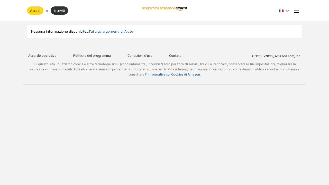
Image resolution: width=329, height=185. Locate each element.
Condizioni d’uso (139, 55)
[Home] (164, 10)
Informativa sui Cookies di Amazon (174, 74)
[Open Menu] (295, 10)
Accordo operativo (42, 55)
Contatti (175, 55)
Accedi (35, 10)
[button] (284, 10)
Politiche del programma (92, 55)
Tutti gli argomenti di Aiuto (110, 31)
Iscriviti (59, 10)
